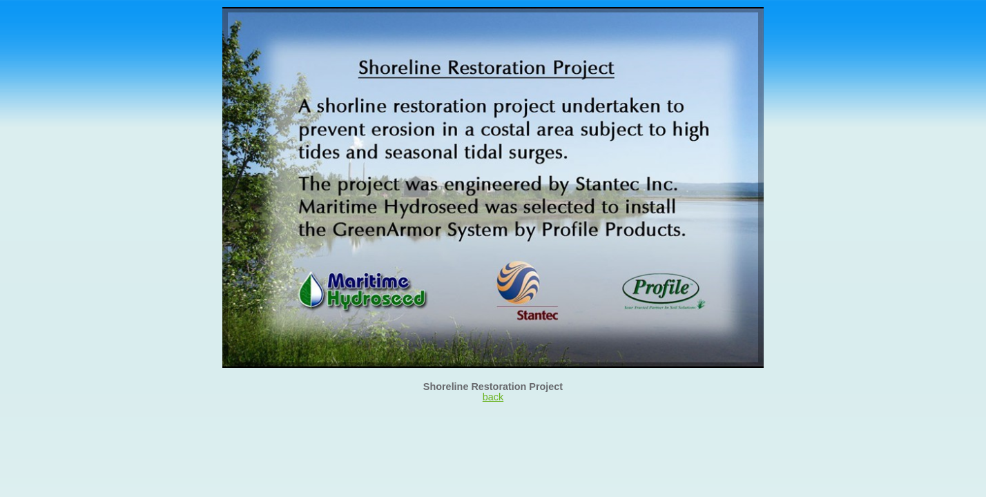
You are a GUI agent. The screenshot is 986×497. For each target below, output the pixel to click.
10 (534, 22)
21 (655, 22)
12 (556, 22)
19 (633, 22)
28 (733, 22)
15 (589, 22)
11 (545, 22)
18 (622, 22)
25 (700, 22)
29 (744, 22)
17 (611, 22)
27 (722, 22)
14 (578, 22)
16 (600, 22)
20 (644, 22)
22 (667, 22)
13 (567, 22)
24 (689, 22)
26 (711, 22)
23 (678, 22)
